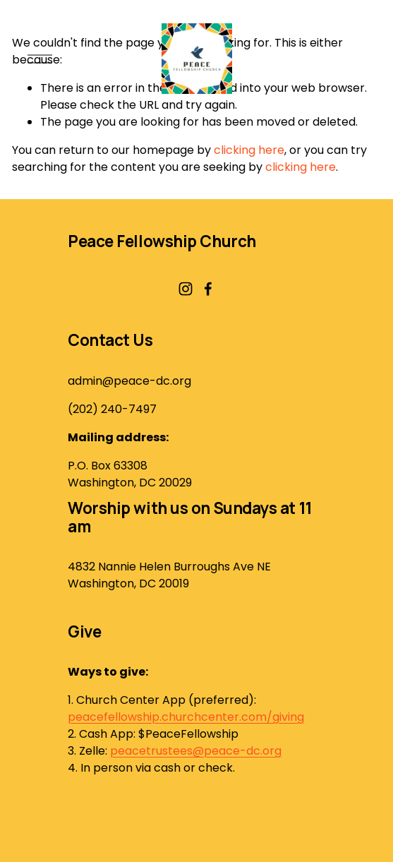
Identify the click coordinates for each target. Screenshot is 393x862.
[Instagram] (186, 289)
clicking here (249, 150)
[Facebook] (208, 289)
